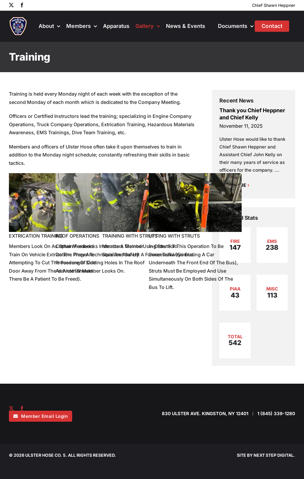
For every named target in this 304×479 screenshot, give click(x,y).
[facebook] (22, 408)
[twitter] (11, 408)
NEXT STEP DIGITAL (274, 455)
